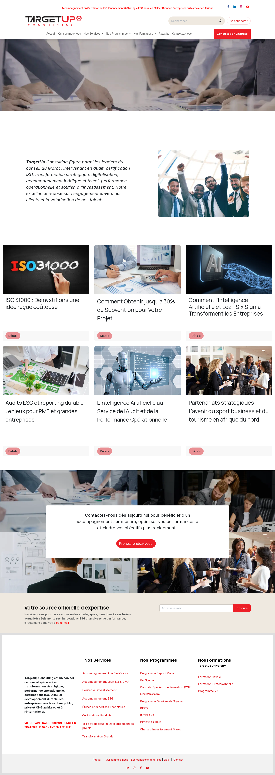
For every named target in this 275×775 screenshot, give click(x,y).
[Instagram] (241, 6)
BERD (144, 708)
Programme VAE (209, 691)
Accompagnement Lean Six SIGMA (105, 681)
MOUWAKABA (150, 694)
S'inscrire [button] (242, 608)
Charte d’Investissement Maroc (161, 729)
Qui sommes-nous (117, 759)
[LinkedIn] (234, 6)
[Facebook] (228, 6)
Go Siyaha (147, 680)
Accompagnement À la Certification (105, 673)
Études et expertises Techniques (103, 707)
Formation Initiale (209, 677)
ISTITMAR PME (151, 722)
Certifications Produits (96, 715)
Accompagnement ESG (97, 698)
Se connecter (239, 21)
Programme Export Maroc (157, 673)
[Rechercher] (220, 20)
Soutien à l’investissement (99, 690)
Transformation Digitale (97, 736)
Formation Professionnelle (215, 684)
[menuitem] (51, 33)
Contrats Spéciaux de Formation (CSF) (166, 687)
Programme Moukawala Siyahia (161, 701)
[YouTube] (247, 6)
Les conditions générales (146, 759)
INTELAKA (147, 715)
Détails (12, 336)
